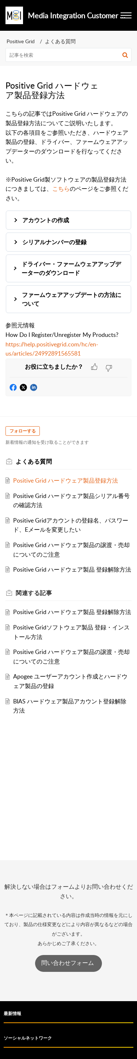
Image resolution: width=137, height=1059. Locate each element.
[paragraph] (68, 233)
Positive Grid (21, 41)
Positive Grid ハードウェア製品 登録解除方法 (72, 569)
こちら (61, 189)
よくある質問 (60, 41)
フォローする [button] (22, 431)
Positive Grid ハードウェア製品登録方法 (65, 480)
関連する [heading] (34, 593)
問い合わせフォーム (68, 963)
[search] (68, 55)
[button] (125, 55)
